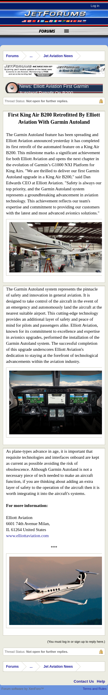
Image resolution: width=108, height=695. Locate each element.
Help (101, 681)
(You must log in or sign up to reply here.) (76, 641)
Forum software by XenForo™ (22, 688)
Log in (95, 5)
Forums (47, 31)
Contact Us (84, 681)
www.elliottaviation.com (27, 535)
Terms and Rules (95, 688)
